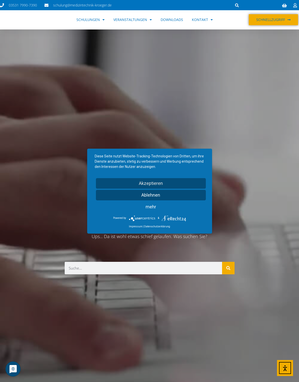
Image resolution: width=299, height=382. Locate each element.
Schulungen (90, 19)
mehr (151, 206)
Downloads (172, 19)
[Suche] (228, 268)
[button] (237, 5)
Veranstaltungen (132, 19)
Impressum (135, 226)
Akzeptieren (151, 183)
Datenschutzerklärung (157, 226)
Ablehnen (150, 195)
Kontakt (202, 19)
